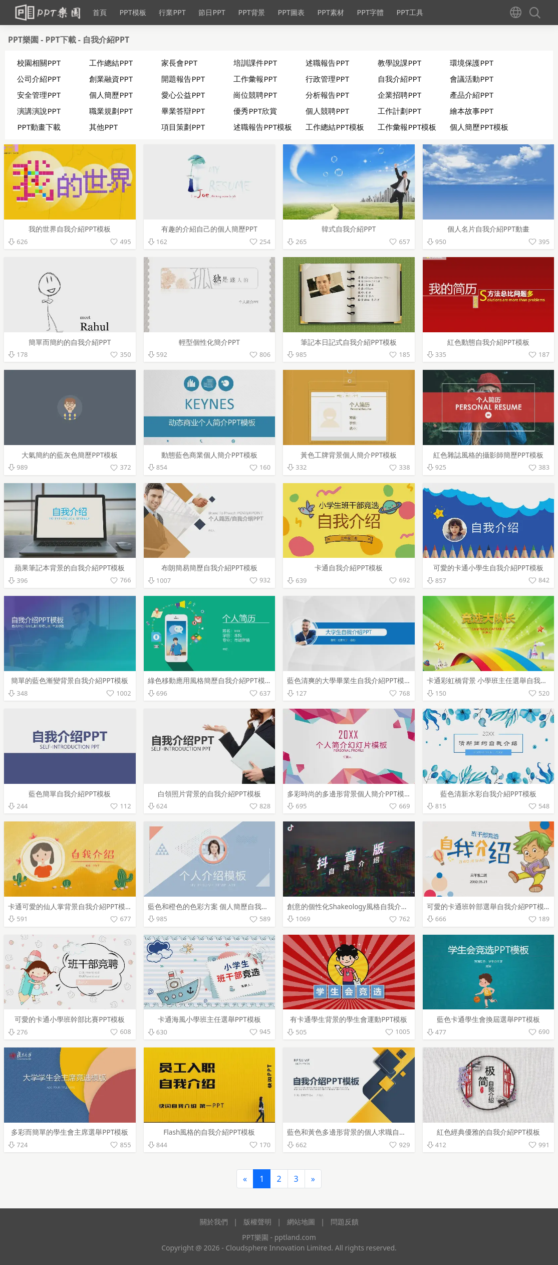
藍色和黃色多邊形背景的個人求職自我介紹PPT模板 (366, 1132)
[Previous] (244, 1178)
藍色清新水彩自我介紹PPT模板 (488, 793)
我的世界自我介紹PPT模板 (70, 229)
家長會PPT (179, 63)
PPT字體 (370, 12)
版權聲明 (257, 1221)
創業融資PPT (111, 79)
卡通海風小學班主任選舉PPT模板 (209, 1019)
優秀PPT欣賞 (255, 111)
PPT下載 (62, 39)
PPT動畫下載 (39, 127)
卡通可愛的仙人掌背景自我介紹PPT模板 (70, 906)
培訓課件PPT (255, 63)
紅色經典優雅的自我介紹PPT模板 (488, 1132)
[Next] (313, 1178)
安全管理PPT (39, 95)
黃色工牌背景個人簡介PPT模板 (349, 455)
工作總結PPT (111, 63)
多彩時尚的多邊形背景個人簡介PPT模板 (349, 793)
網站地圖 (301, 1221)
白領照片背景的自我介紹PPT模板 (209, 793)
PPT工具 (410, 12)
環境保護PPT (471, 63)
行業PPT (172, 12)
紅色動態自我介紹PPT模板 (488, 342)
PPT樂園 (24, 39)
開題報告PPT (183, 79)
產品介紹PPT (471, 95)
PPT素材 (330, 12)
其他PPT (103, 127)
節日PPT (211, 12)
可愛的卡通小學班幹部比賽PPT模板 (70, 1019)
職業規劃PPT (111, 111)
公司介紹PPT (39, 79)
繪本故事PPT (471, 111)
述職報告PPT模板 (262, 127)
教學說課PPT (399, 63)
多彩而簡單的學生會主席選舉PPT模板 (69, 1132)
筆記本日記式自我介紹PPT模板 (349, 342)
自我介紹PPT (106, 39)
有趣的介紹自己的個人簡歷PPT (209, 229)
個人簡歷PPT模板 (479, 127)
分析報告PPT (327, 95)
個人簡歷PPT (111, 95)
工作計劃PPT (399, 111)
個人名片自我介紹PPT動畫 (488, 229)
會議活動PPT (471, 79)
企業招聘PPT (399, 95)
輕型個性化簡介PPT (209, 342)
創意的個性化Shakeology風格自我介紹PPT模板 (360, 906)
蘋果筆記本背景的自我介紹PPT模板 (70, 567)
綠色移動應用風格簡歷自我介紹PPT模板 (210, 680)
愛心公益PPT (183, 95)
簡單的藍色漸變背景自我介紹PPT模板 (69, 680)
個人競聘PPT (327, 111)
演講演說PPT (39, 111)
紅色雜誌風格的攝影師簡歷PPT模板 (488, 455)
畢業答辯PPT (183, 111)
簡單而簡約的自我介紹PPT (70, 342)
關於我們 (214, 1221)
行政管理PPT (327, 79)
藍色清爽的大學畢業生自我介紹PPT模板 (349, 680)
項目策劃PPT (183, 127)
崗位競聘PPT (255, 95)
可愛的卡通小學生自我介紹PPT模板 (488, 567)
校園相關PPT (39, 63)
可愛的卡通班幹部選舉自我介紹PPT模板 (489, 906)
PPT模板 (132, 12)
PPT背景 (251, 12)
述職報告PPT (327, 63)
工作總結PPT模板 (335, 127)
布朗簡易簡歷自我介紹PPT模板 (209, 567)
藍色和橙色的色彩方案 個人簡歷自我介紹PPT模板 (225, 906)
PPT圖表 (290, 12)
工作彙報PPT (255, 79)
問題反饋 (345, 1221)
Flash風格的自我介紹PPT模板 (209, 1132)
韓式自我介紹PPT (349, 229)
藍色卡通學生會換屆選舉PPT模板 (488, 1019)
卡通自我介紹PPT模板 (349, 567)
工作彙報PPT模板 (407, 127)
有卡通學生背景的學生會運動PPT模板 (348, 1019)
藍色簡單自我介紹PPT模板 (70, 793)
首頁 (100, 12)
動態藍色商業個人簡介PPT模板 (209, 455)
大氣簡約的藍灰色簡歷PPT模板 (70, 455)
